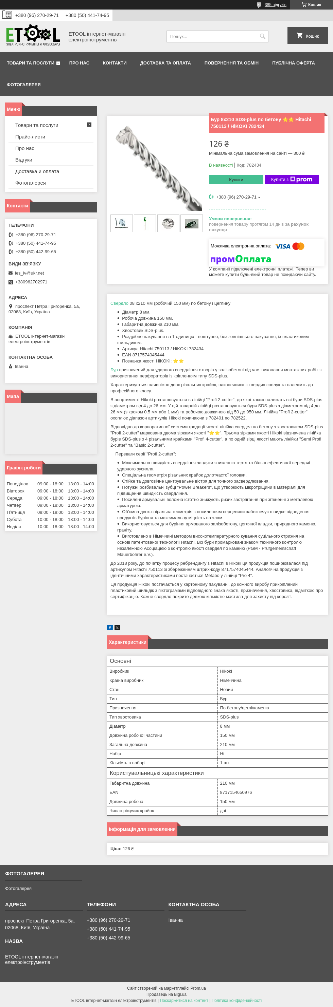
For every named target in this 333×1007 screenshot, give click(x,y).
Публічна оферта (293, 63)
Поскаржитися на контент (184, 1000)
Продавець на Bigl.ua (166, 994)
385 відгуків (275, 4)
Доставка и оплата (37, 171)
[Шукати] (262, 36)
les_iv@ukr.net (29, 273)
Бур (114, 369)
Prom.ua (198, 988)
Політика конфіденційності (237, 1000)
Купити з (291, 179)
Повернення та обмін (232, 63)
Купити (236, 179)
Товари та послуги (30, 63)
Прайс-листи (30, 136)
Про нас (79, 63)
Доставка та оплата (165, 63)
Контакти (115, 63)
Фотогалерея (24, 84)
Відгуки (23, 160)
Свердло (119, 303)
